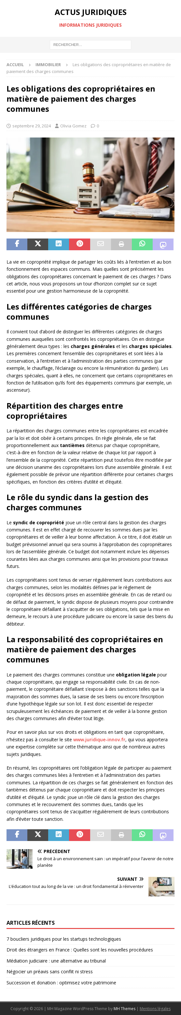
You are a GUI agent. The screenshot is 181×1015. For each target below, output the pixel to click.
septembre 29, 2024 (31, 126)
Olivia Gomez (73, 126)
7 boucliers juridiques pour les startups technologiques (64, 939)
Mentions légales (155, 1008)
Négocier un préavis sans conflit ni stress (50, 971)
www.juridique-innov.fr (99, 739)
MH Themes (124, 1008)
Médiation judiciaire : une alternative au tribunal (56, 961)
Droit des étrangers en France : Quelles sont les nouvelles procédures (80, 950)
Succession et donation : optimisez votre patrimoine (61, 982)
